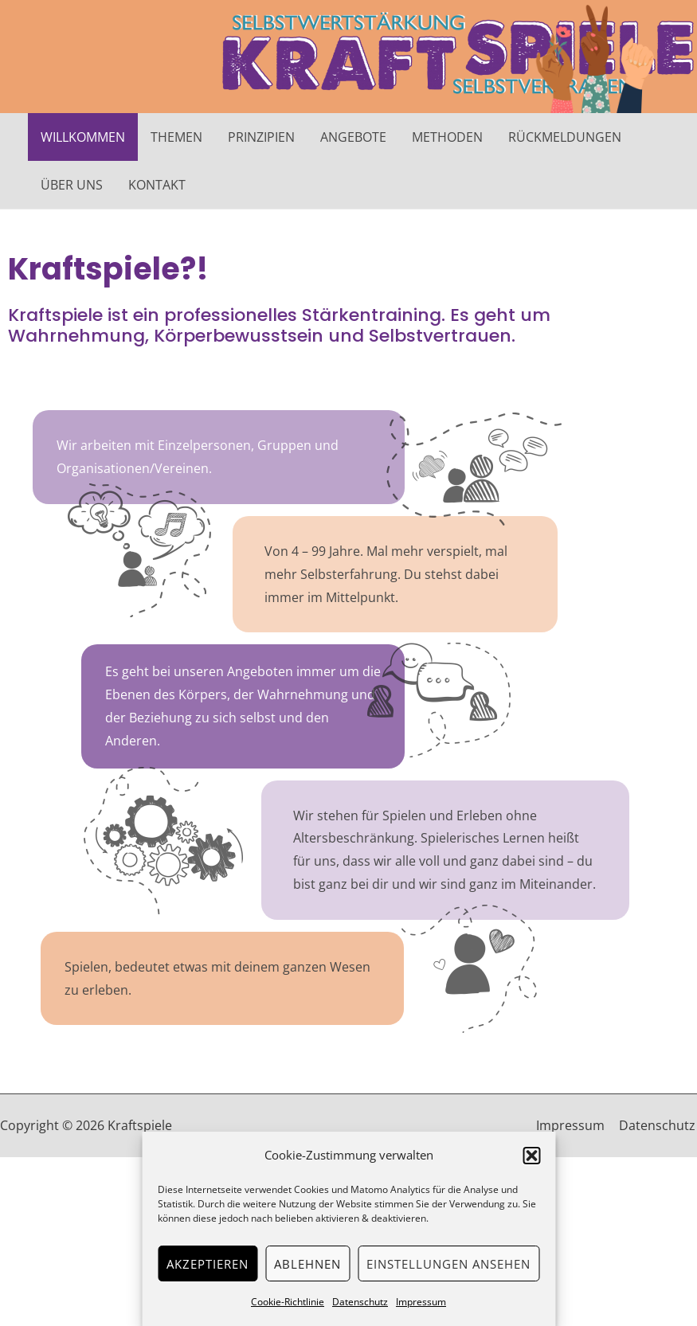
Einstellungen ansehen (448, 1264)
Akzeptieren (207, 1264)
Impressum (421, 1301)
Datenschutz (360, 1301)
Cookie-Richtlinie (287, 1301)
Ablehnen (307, 1264)
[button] (531, 1156)
